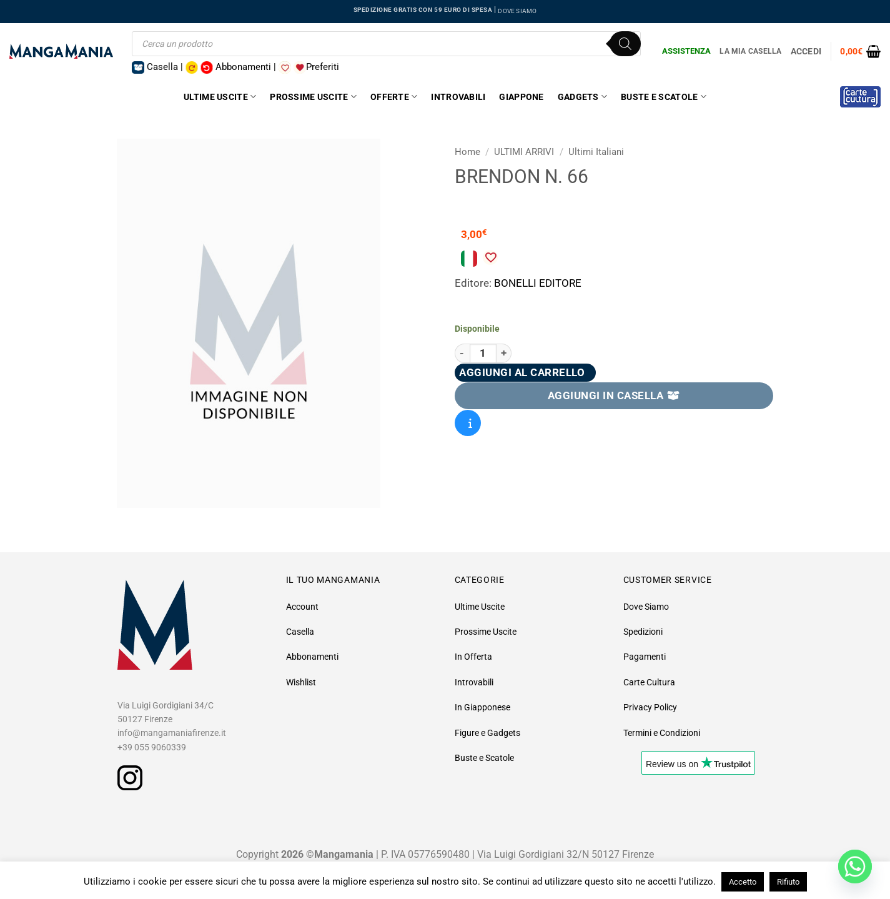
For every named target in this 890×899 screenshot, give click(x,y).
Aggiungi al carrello (522, 372)
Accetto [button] (742, 882)
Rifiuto (788, 882)
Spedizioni (643, 632)
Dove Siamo (646, 607)
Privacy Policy (650, 707)
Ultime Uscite (220, 96)
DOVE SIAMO (517, 11)
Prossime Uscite (313, 96)
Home (467, 151)
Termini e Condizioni (661, 733)
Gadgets (582, 96)
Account (302, 607)
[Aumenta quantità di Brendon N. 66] (504, 353)
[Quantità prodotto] (483, 353)
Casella (300, 632)
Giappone (521, 97)
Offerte (393, 96)
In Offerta (473, 657)
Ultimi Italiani (596, 151)
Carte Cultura (649, 682)
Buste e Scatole (663, 96)
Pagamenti (644, 657)
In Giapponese (482, 707)
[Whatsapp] (855, 866)
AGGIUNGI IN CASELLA (614, 395)
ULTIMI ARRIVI (524, 151)
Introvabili (458, 97)
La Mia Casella (750, 51)
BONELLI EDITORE (537, 283)
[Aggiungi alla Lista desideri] (490, 257)
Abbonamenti (312, 657)
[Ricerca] (625, 43)
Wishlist (301, 682)
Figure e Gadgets (487, 733)
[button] (860, 51)
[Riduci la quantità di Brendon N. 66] (462, 353)
